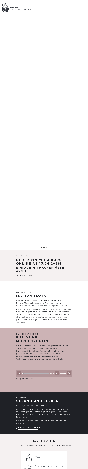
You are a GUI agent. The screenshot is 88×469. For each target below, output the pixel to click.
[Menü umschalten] (84, 8)
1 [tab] (41, 247)
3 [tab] (46, 247)
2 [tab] (44, 247)
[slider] (35, 373)
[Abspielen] (19, 373)
